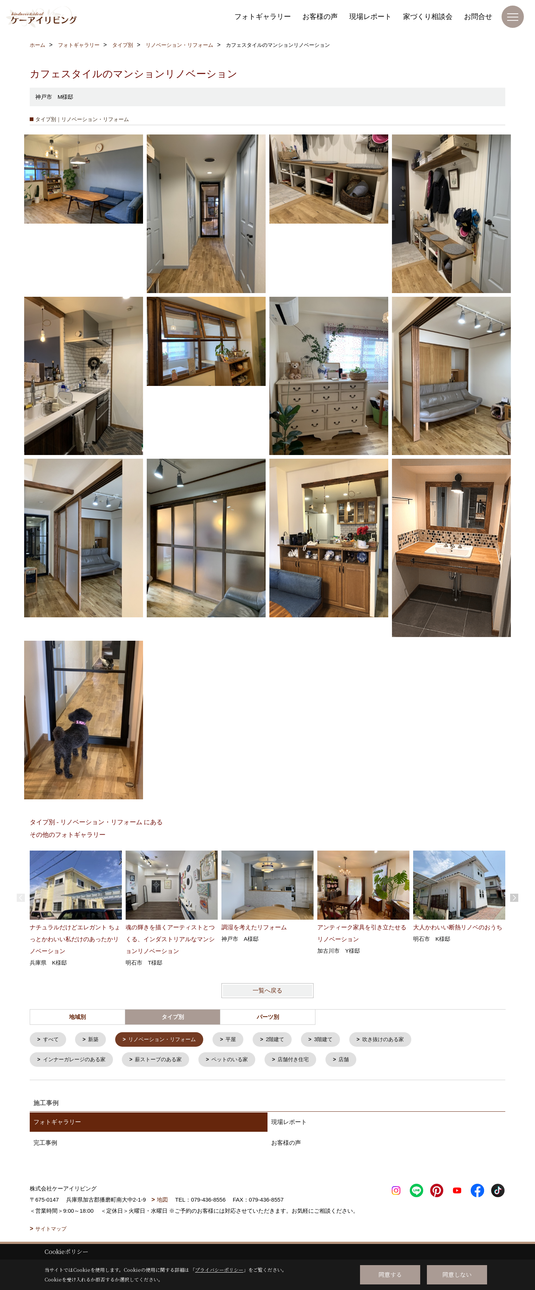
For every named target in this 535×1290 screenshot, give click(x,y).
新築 (95, 1040)
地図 (162, 1201)
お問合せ (478, 16)
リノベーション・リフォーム (167, 1040)
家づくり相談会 (428, 16)
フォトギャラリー (262, 16)
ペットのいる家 (239, 1060)
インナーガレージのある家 (76, 1060)
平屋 (239, 1040)
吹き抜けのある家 (397, 1040)
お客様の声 (320, 16)
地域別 (77, 1017)
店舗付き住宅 (306, 1060)
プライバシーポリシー (219, 1269)
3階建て (335, 1040)
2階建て (285, 1040)
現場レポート (370, 16)
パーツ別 (268, 1017)
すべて (51, 1040)
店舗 (358, 1060)
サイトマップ (51, 1230)
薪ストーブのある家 (165, 1060)
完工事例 (45, 1144)
